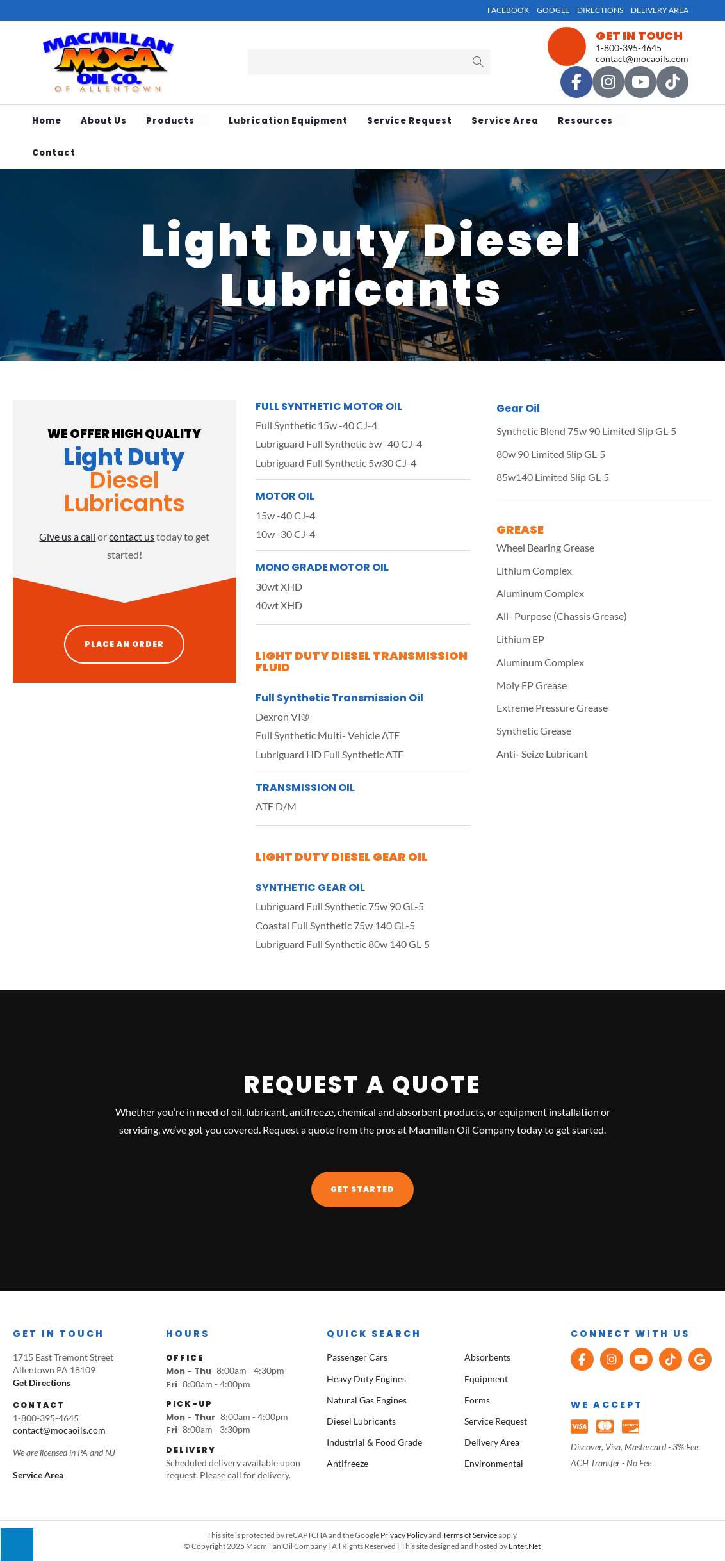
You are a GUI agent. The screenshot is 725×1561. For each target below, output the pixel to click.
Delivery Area (659, 10)
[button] (362, 1189)
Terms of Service (470, 1535)
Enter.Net (525, 1546)
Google (553, 10)
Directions (600, 10)
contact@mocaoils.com (642, 58)
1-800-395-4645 (629, 47)
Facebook (508, 10)
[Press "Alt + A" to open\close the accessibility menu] (16, 1544)
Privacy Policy (403, 1535)
